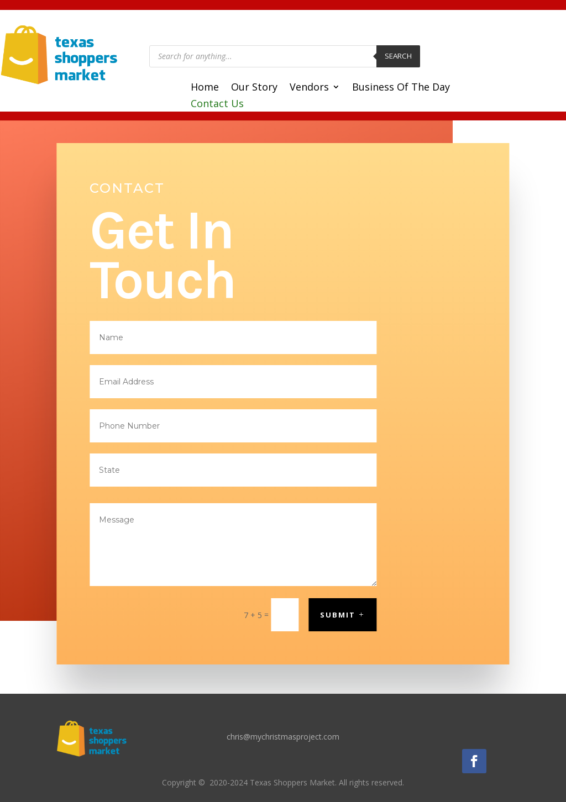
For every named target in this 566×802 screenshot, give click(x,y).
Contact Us (217, 104)
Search (398, 56)
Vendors (309, 88)
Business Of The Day (401, 88)
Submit (337, 615)
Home (205, 88)
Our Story (254, 88)
